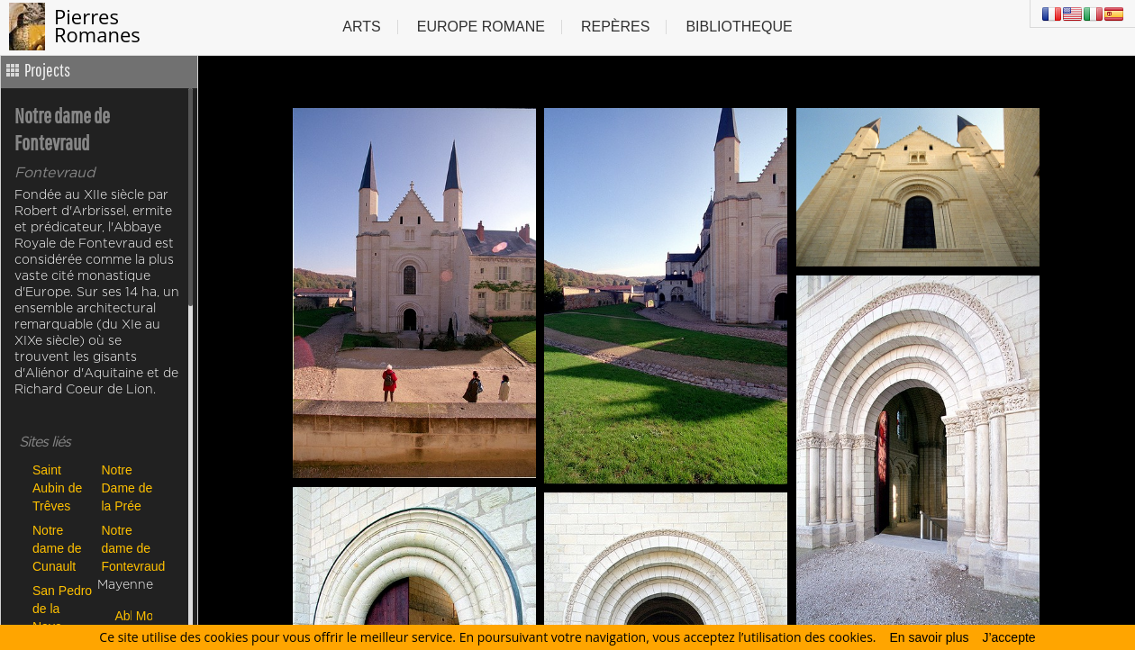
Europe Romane (481, 26)
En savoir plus (929, 637)
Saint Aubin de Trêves (57, 487)
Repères (615, 26)
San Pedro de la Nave (62, 608)
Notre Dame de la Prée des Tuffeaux (127, 487)
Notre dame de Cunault (56, 548)
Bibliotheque (739, 26)
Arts (361, 26)
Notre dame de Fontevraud (132, 548)
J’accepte (1008, 637)
